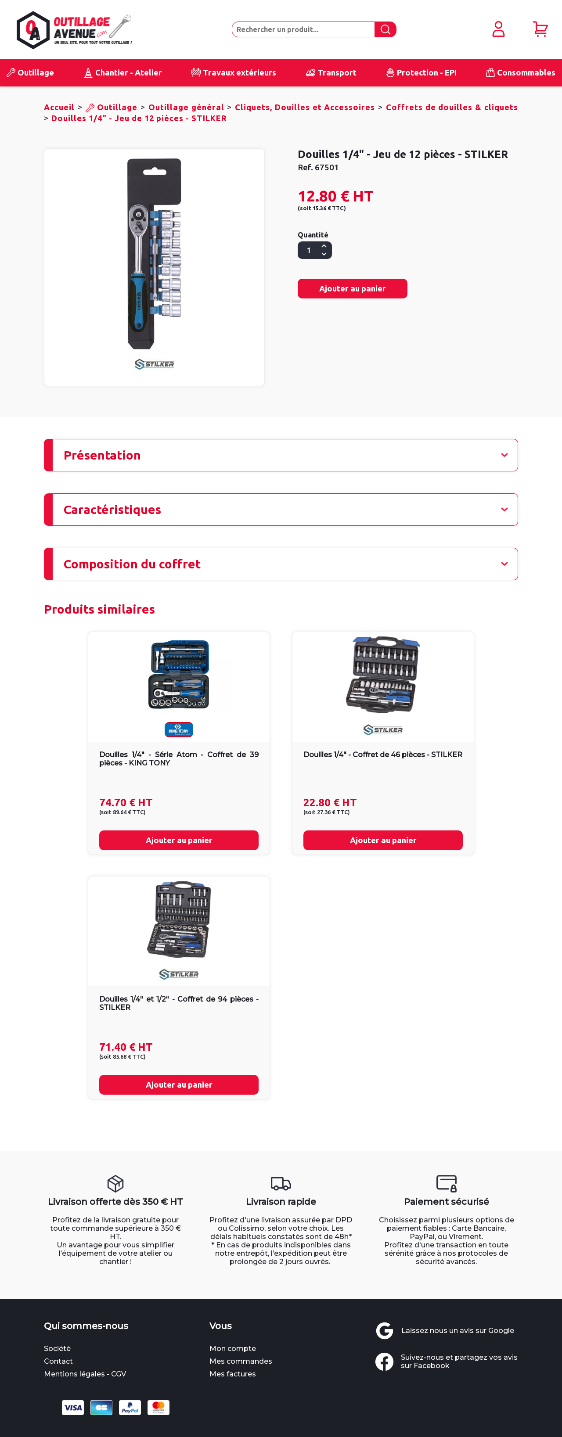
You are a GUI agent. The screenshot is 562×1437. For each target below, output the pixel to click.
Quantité (313, 235)
